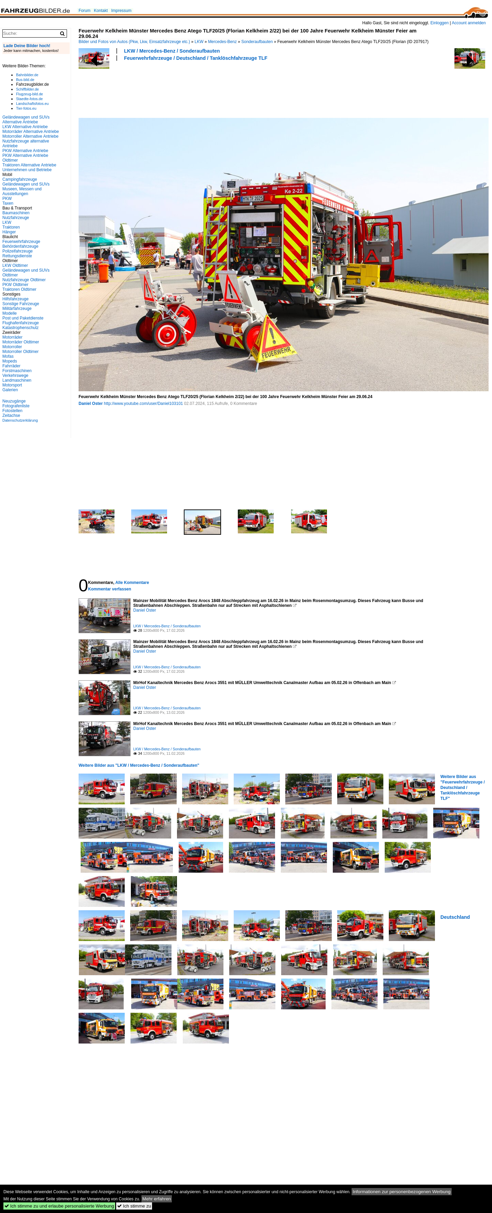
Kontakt (101, 10)
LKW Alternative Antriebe (25, 126)
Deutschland (455, 917)
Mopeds (9, 361)
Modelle (9, 313)
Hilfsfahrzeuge (15, 299)
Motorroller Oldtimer (20, 351)
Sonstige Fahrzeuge (20, 303)
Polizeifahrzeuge (17, 251)
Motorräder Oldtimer (20, 342)
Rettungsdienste (17, 256)
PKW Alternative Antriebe (25, 150)
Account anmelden (469, 23)
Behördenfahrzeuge (20, 246)
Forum (85, 10)
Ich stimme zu (134, 1206)
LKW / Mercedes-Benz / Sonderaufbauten (172, 51)
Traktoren (11, 227)
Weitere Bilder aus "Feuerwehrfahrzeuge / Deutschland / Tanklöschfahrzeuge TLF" (462, 787)
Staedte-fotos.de (29, 99)
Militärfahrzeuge (16, 308)
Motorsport (12, 385)
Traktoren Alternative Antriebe (29, 165)
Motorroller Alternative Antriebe (30, 136)
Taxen (7, 203)
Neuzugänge (14, 401)
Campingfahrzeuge (19, 179)
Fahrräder (11, 366)
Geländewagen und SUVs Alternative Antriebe (26, 119)
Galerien (10, 389)
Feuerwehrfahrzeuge (21, 241)
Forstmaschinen (16, 370)
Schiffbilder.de (27, 89)
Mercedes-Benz (222, 41)
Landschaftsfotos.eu (32, 103)
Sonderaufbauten (257, 41)
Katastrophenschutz (20, 327)
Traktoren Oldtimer (19, 289)
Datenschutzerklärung (20, 420)
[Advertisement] (203, 88)
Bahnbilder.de (27, 75)
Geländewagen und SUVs (26, 184)
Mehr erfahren (156, 1198)
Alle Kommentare (132, 582)
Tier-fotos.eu (26, 108)
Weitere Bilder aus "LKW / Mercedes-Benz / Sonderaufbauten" (139, 765)
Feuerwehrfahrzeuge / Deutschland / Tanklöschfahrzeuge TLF (196, 58)
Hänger (9, 232)
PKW (7, 198)
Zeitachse (11, 415)
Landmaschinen (16, 380)
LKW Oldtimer (15, 265)
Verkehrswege (15, 375)
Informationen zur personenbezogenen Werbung (402, 1191)
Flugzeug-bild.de (29, 94)
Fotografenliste (15, 406)
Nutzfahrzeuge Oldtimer (24, 279)
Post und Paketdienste (22, 318)
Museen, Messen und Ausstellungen (22, 191)
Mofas (8, 356)
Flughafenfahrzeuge (20, 323)
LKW (199, 41)
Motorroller (12, 346)
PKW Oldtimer (15, 284)
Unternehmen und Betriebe (27, 169)
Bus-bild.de (25, 80)
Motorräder (12, 337)
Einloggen (439, 23)
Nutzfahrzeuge (15, 217)
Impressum (121, 10)
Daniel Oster (91, 403)
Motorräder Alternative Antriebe (30, 131)
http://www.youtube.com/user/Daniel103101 (143, 403)
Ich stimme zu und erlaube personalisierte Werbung (59, 1206)
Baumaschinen (15, 212)
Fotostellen (12, 410)
